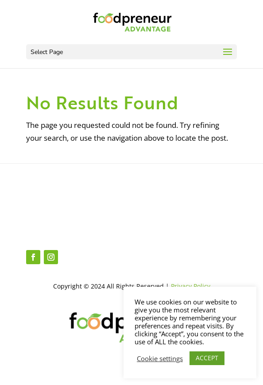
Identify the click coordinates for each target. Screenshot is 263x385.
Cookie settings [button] (160, 358)
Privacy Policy (190, 286)
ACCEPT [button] (207, 358)
